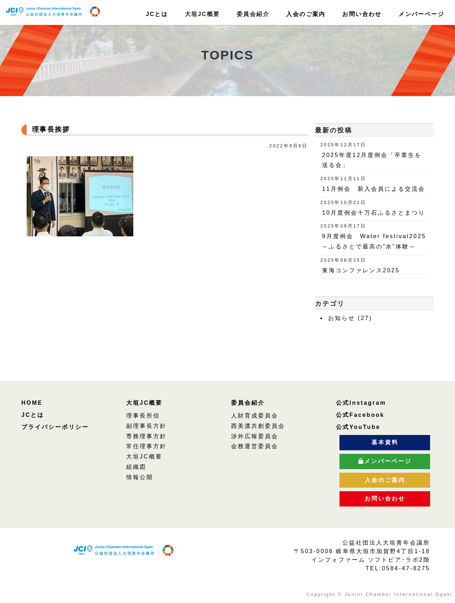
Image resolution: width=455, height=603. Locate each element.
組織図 (136, 467)
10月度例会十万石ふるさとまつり (373, 213)
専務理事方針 (146, 436)
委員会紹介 (248, 403)
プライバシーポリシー (55, 427)
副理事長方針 (146, 426)
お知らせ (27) (350, 318)
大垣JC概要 (144, 403)
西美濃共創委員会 (258, 426)
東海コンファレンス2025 (361, 270)
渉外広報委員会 (254, 436)
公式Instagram (361, 403)
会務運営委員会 (254, 446)
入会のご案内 (305, 14)
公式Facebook (360, 415)
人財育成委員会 (254, 416)
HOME (32, 403)
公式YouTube (358, 427)
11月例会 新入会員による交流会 (377, 189)
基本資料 (384, 442)
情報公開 (139, 477)
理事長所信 (143, 416)
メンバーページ (421, 14)
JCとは (157, 14)
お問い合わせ (361, 14)
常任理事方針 (146, 446)
